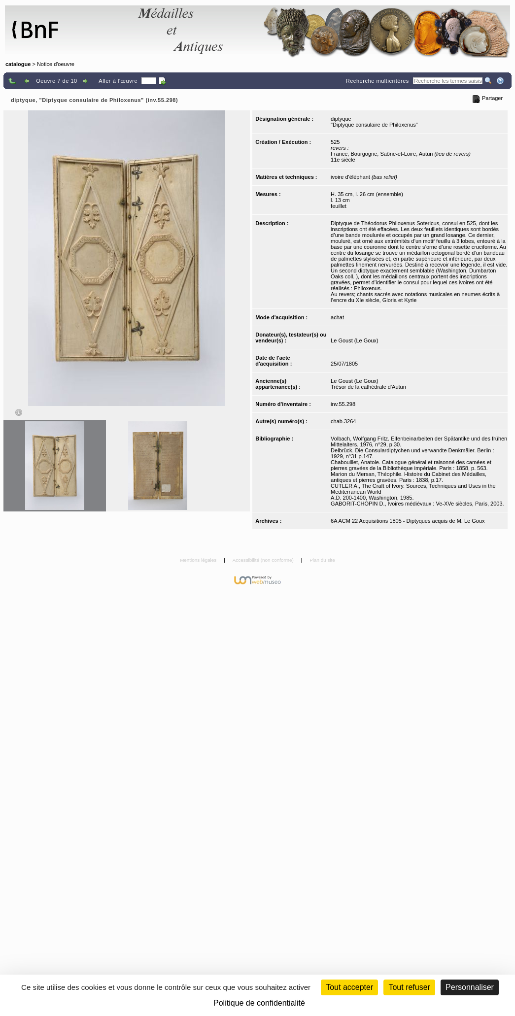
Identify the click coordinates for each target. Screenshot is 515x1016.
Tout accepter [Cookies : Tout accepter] (349, 987)
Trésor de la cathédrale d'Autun (368, 387)
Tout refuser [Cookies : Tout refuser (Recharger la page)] (409, 987)
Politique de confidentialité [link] (259, 1003)
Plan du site (322, 560)
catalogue (18, 64)
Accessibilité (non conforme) (264, 560)
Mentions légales (199, 560)
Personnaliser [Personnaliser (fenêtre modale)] (470, 987)
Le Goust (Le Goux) (354, 340)
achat (337, 317)
